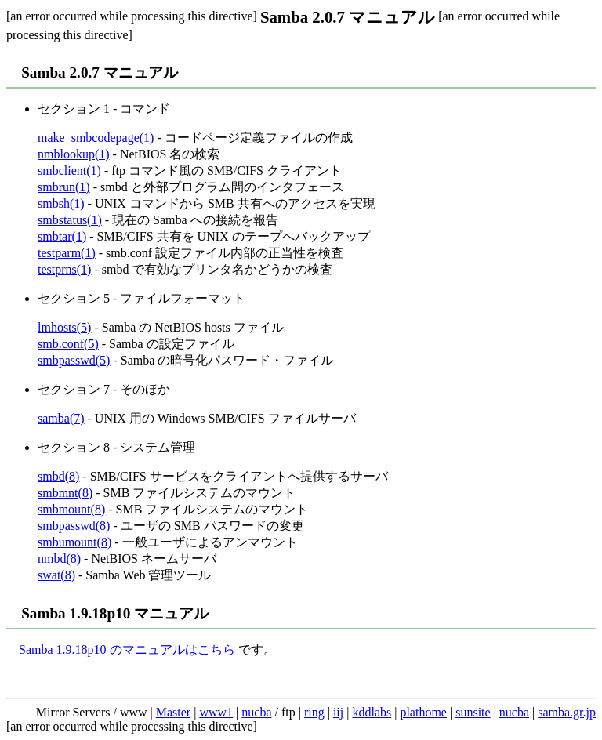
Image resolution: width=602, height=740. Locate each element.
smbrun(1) (64, 187)
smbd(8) (58, 476)
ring (314, 712)
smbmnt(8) (65, 492)
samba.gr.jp (567, 712)
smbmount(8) (71, 509)
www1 (216, 712)
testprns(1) (64, 269)
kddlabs (371, 712)
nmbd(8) (59, 558)
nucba (256, 712)
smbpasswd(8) (74, 525)
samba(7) (61, 418)
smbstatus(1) (70, 220)
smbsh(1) (61, 203)
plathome (423, 712)
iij (338, 712)
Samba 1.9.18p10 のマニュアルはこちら (127, 649)
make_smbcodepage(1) (96, 137)
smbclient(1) (69, 170)
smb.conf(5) (68, 343)
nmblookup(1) (74, 154)
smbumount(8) (74, 542)
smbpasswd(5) (74, 360)
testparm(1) (67, 252)
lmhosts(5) (64, 327)
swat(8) (56, 575)
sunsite (472, 712)
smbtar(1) (62, 236)
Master (173, 712)
